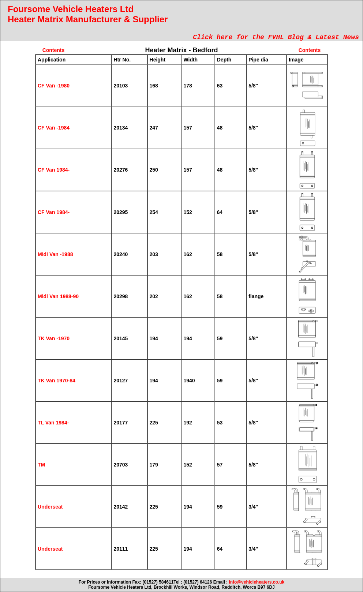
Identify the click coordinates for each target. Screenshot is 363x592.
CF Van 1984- (54, 170)
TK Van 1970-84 (56, 380)
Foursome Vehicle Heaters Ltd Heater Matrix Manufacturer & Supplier (88, 14)
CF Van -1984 (54, 128)
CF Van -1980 (54, 86)
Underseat (50, 507)
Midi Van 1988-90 (58, 296)
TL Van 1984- (53, 423)
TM (41, 465)
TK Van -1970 (54, 338)
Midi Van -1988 (55, 254)
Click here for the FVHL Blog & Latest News (276, 37)
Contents (53, 50)
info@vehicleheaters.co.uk (256, 582)
